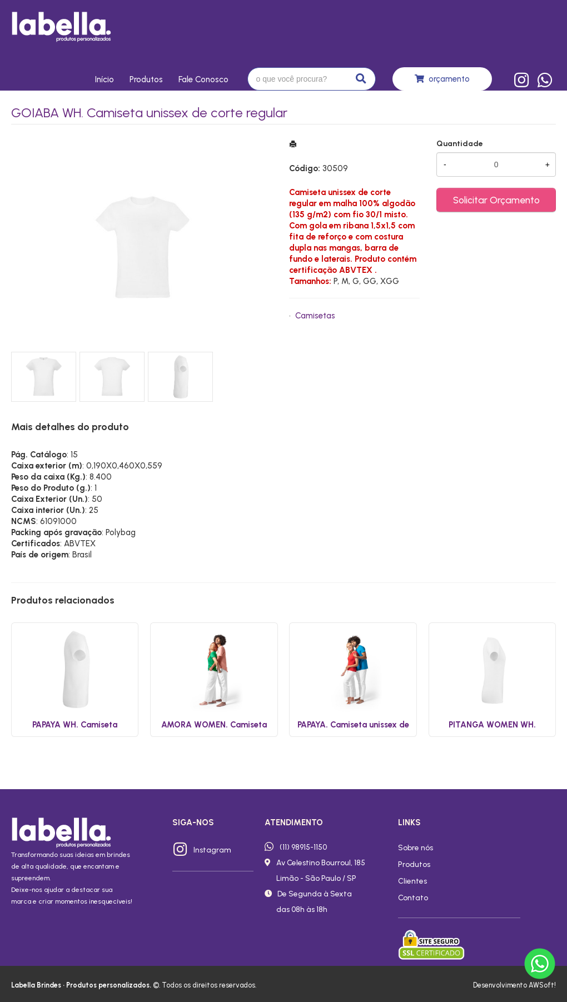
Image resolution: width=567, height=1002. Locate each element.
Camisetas (315, 316)
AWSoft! (542, 985)
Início (104, 79)
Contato (413, 897)
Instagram (212, 849)
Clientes (412, 880)
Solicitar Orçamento (496, 200)
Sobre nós (415, 847)
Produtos (146, 79)
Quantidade (459, 143)
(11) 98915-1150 (303, 847)
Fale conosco (203, 79)
